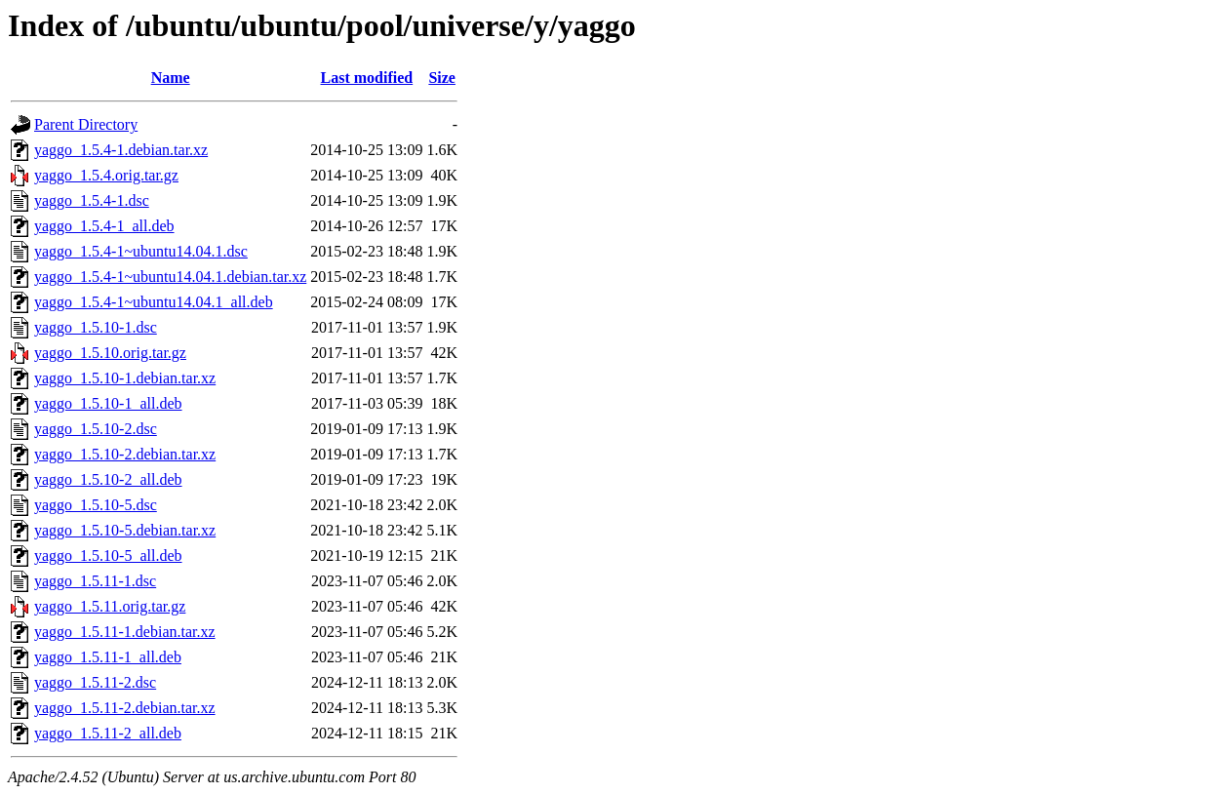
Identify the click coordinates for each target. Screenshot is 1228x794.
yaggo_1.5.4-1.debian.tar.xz (121, 149)
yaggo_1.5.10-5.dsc (95, 504)
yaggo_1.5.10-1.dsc (95, 327)
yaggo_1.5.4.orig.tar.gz (106, 175)
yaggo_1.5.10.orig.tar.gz (110, 352)
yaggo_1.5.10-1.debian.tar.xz (125, 378)
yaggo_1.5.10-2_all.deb (108, 479)
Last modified (367, 77)
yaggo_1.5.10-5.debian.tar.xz (125, 530)
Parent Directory (86, 124)
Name (170, 77)
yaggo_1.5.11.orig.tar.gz (109, 606)
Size (442, 77)
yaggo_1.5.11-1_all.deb (107, 657)
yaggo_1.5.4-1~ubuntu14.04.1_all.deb (153, 302)
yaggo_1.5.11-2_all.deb (107, 733)
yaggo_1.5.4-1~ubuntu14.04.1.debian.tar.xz (170, 276)
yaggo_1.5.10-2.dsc (95, 428)
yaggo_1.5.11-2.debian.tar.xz (125, 707)
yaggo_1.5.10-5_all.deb (108, 555)
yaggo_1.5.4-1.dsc (91, 200)
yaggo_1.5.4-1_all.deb (104, 226)
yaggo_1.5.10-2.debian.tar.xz (125, 454)
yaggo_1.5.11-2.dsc (95, 682)
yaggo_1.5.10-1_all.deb (108, 403)
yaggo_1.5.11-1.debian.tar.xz (125, 631)
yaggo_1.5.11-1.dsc (95, 581)
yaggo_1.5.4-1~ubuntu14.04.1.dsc (141, 251)
